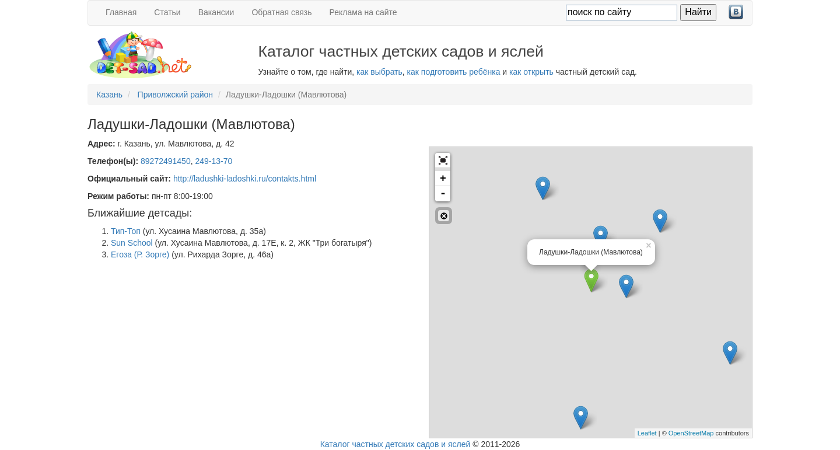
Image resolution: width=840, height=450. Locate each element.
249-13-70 (213, 161)
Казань (109, 94)
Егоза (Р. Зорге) (140, 254)
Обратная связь (281, 12)
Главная (121, 12)
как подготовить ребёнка (454, 71)
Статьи (167, 12)
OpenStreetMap (691, 433)
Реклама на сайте (363, 12)
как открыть (531, 71)
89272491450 (166, 161)
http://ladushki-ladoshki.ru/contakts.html (244, 178)
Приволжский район (176, 94)
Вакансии (216, 12)
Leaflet (647, 433)
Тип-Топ (126, 231)
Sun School (132, 242)
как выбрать (379, 71)
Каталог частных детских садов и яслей (395, 444)
